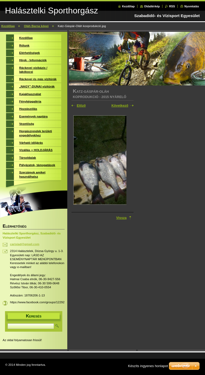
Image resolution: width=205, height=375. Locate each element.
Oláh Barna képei (36, 26)
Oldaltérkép (152, 6)
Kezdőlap (128, 6)
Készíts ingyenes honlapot (148, 366)
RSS (172, 6)
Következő (119, 105)
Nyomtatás (191, 6)
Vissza (121, 218)
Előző (81, 105)
